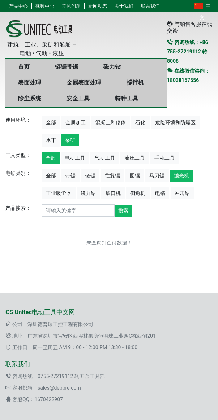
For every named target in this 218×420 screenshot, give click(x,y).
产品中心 (18, 6)
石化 (140, 122)
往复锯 (112, 175)
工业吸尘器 (58, 193)
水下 (51, 140)
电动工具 (75, 158)
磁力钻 (112, 66)
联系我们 (150, 6)
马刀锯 (156, 175)
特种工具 (126, 98)
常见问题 (71, 6)
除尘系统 (29, 98)
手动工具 (164, 158)
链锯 (90, 175)
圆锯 (135, 175)
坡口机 (113, 193)
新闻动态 (97, 6)
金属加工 (75, 122)
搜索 (123, 210)
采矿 (70, 140)
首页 (24, 66)
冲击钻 (182, 193)
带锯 (70, 175)
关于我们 (124, 6)
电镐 (160, 193)
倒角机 (137, 193)
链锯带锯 (66, 66)
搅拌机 (135, 82)
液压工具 (134, 158)
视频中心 (44, 6)
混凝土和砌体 (110, 122)
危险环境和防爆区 (175, 122)
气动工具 (105, 158)
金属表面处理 (84, 82)
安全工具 (78, 98)
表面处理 (29, 82)
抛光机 (181, 175)
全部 (51, 122)
